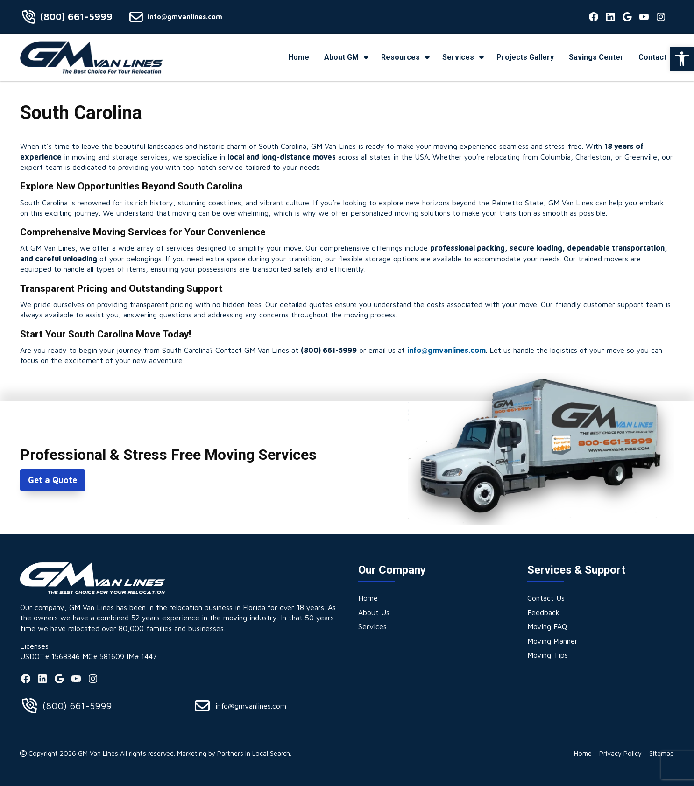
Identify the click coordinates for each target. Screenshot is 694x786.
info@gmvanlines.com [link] (185, 17)
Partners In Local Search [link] (253, 753)
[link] (682, 59)
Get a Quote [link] (52, 480)
